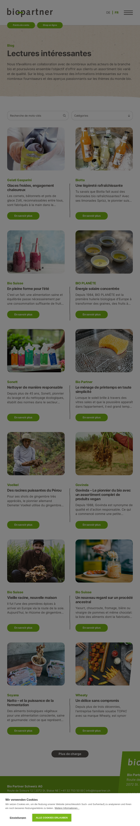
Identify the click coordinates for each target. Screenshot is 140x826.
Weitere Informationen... (67, 808)
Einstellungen (18, 817)
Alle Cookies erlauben (52, 817)
